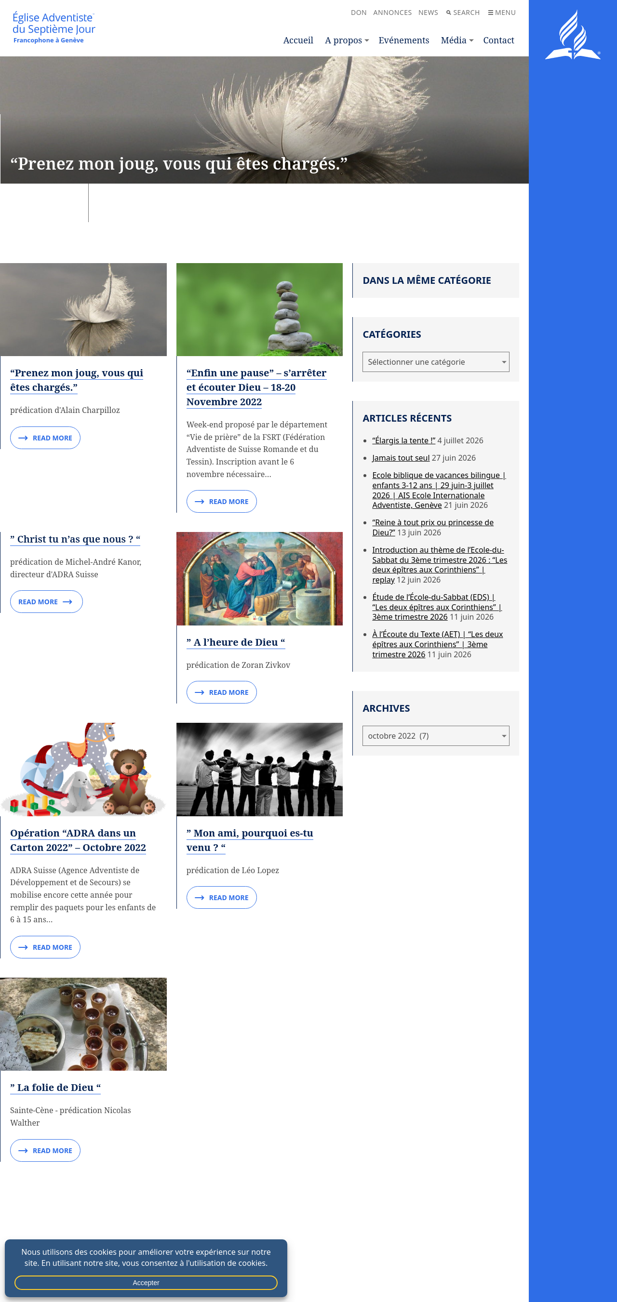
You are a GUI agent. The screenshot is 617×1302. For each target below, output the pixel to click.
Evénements (403, 40)
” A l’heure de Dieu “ (236, 642)
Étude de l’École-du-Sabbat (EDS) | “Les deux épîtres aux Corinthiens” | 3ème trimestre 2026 (437, 607)
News (428, 12)
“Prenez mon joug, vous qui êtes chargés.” (76, 380)
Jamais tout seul (400, 457)
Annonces (393, 12)
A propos (343, 40)
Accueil (298, 40)
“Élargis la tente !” (403, 440)
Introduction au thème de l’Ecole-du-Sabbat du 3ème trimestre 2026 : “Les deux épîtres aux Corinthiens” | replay (439, 565)
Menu (502, 12)
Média (454, 40)
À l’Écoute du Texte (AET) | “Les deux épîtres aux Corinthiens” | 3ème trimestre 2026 (437, 644)
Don (359, 12)
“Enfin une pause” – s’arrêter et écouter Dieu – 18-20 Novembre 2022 (257, 387)
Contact (498, 40)
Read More (45, 438)
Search (463, 12)
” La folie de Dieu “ (55, 1087)
